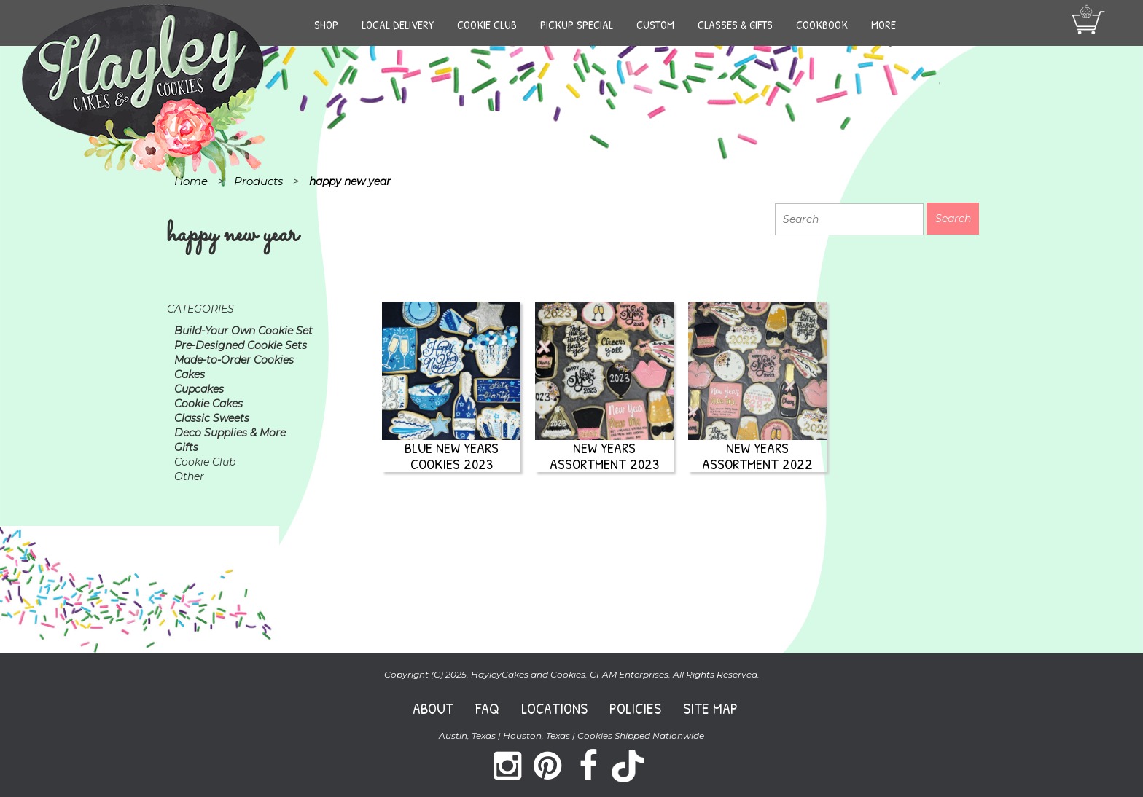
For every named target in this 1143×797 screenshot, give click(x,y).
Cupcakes (199, 389)
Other (189, 476)
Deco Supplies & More (230, 432)
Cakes (189, 374)
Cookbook (822, 25)
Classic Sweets (211, 418)
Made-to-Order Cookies (234, 359)
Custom (655, 25)
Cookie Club (487, 25)
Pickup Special (576, 25)
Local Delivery (398, 25)
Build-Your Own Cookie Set (243, 330)
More (883, 25)
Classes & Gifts (735, 25)
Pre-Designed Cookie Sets (240, 345)
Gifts (186, 447)
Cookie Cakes (208, 403)
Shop (326, 25)
